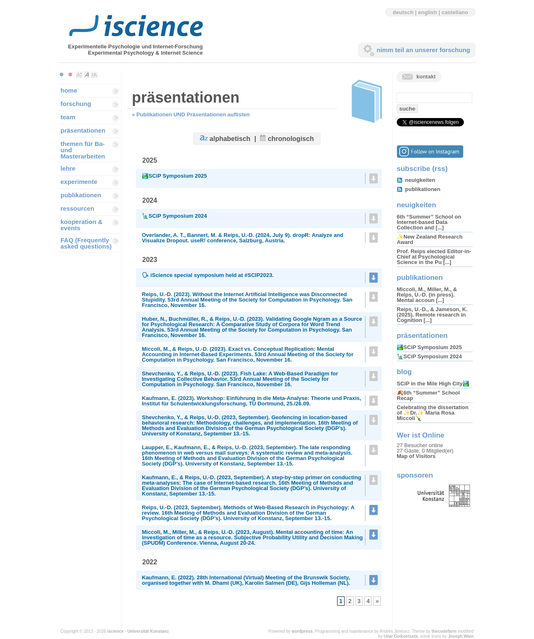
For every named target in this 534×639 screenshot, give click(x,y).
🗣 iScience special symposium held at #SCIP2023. (208, 275)
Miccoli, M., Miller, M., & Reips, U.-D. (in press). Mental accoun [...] (427, 294)
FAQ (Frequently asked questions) (86, 243)
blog (404, 372)
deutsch (403, 12)
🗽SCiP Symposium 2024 (174, 216)
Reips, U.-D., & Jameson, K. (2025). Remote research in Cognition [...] (432, 314)
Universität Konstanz (148, 631)
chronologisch (291, 138)
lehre (68, 168)
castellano (454, 12)
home (68, 90)
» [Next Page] (377, 601)
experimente (78, 181)
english (427, 12)
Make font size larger (94, 74)
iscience (115, 631)
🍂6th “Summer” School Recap (428, 395)
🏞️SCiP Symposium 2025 (174, 176)
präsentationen (83, 130)
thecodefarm (443, 631)
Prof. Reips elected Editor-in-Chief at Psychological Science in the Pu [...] (434, 256)
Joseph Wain (461, 636)
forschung (75, 103)
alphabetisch (229, 138)
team (67, 117)
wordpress (302, 631)
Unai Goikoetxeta (401, 636)
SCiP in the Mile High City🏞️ (433, 383)
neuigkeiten (420, 180)
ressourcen (77, 208)
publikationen (80, 195)
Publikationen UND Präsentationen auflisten (193, 114)
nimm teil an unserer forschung (423, 49)
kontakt (426, 76)
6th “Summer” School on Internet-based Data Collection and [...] (429, 222)
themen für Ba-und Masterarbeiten (82, 150)
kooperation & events (81, 224)
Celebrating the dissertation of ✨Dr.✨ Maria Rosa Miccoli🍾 (433, 412)
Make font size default (86, 74)
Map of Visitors (416, 456)
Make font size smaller (79, 74)
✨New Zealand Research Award (430, 239)
